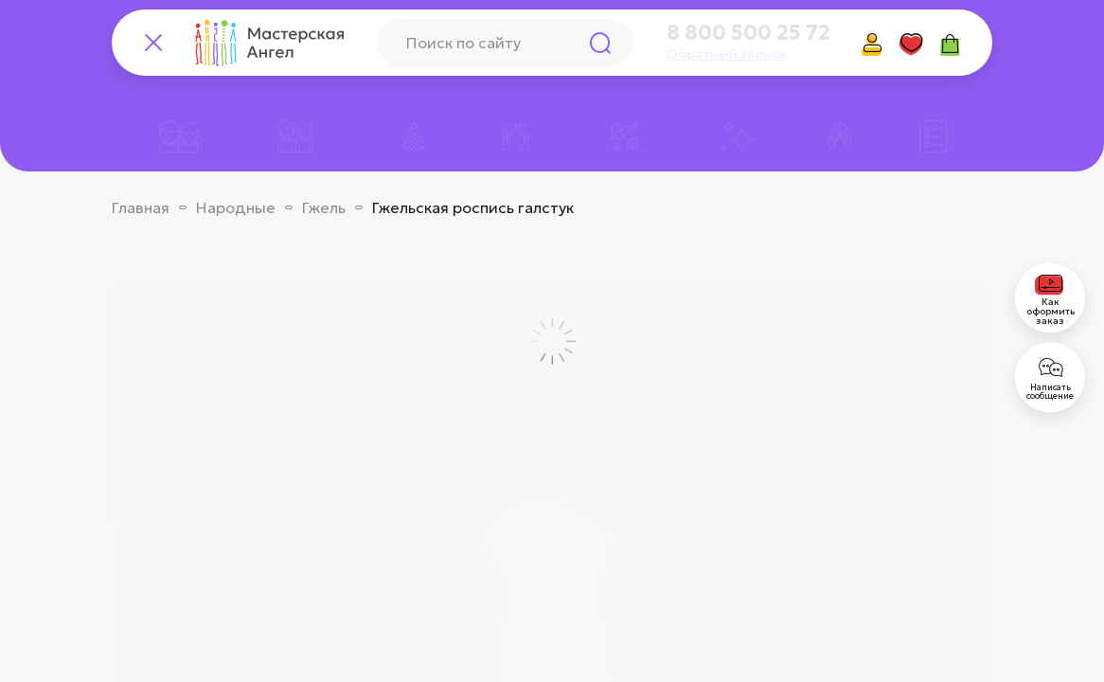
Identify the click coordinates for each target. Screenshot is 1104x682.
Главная (140, 207)
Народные (236, 207)
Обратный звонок (727, 54)
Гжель (324, 207)
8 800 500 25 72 (748, 33)
